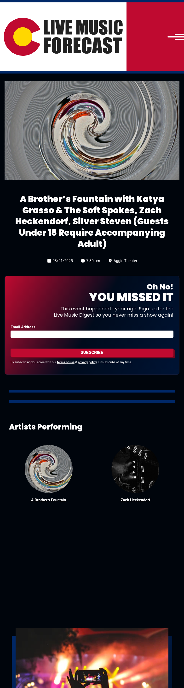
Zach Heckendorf (135, 500)
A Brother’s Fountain (48, 500)
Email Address (23, 327)
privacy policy (87, 362)
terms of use (65, 362)
